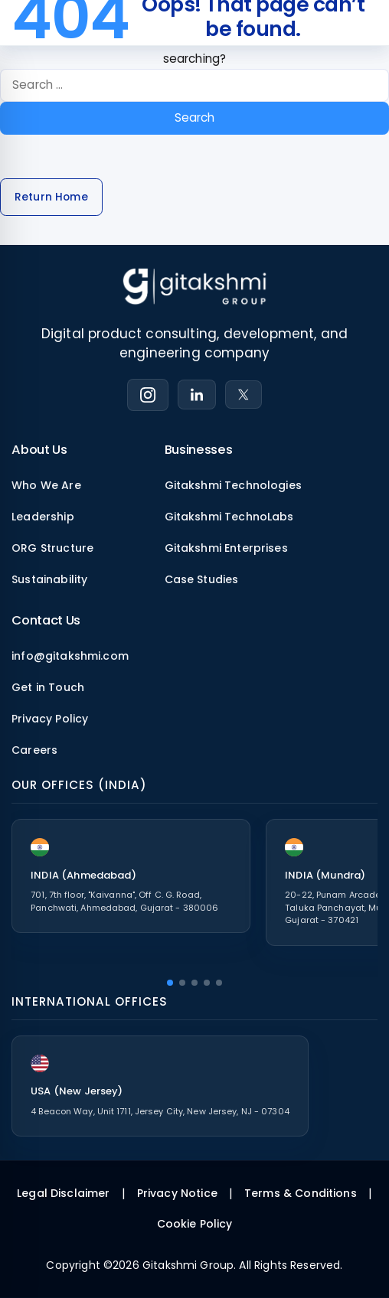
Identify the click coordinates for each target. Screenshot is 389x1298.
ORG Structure (52, 548)
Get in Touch (47, 687)
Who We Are (46, 485)
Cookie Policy (195, 1223)
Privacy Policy (49, 718)
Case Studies (202, 579)
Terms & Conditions (300, 1193)
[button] (170, 983)
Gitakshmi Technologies (233, 485)
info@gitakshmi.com (70, 656)
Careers (34, 750)
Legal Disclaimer (63, 1193)
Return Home (51, 197)
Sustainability (49, 579)
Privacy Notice (177, 1193)
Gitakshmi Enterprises (226, 548)
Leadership (42, 516)
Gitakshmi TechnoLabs (229, 516)
